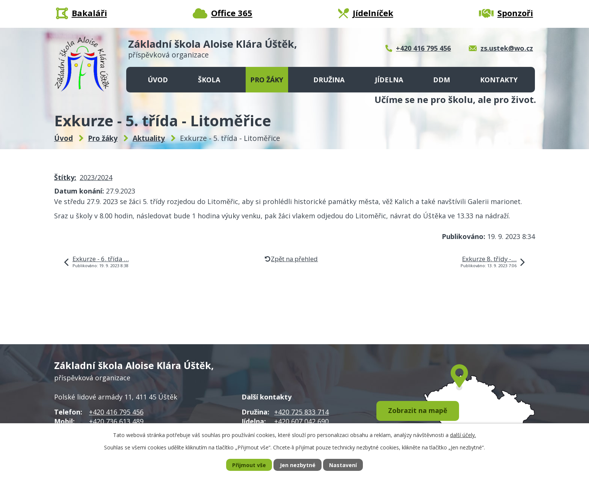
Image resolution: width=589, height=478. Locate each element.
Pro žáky (266, 79)
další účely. (463, 435)
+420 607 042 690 (301, 421)
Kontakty (499, 79)
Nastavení (343, 465)
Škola (209, 79)
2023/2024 (96, 177)
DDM (441, 79)
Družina (328, 79)
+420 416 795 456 (116, 411)
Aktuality (149, 138)
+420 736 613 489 (116, 421)
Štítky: (65, 177)
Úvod (158, 79)
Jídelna (389, 79)
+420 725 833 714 (301, 411)
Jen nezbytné (298, 465)
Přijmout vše (249, 465)
